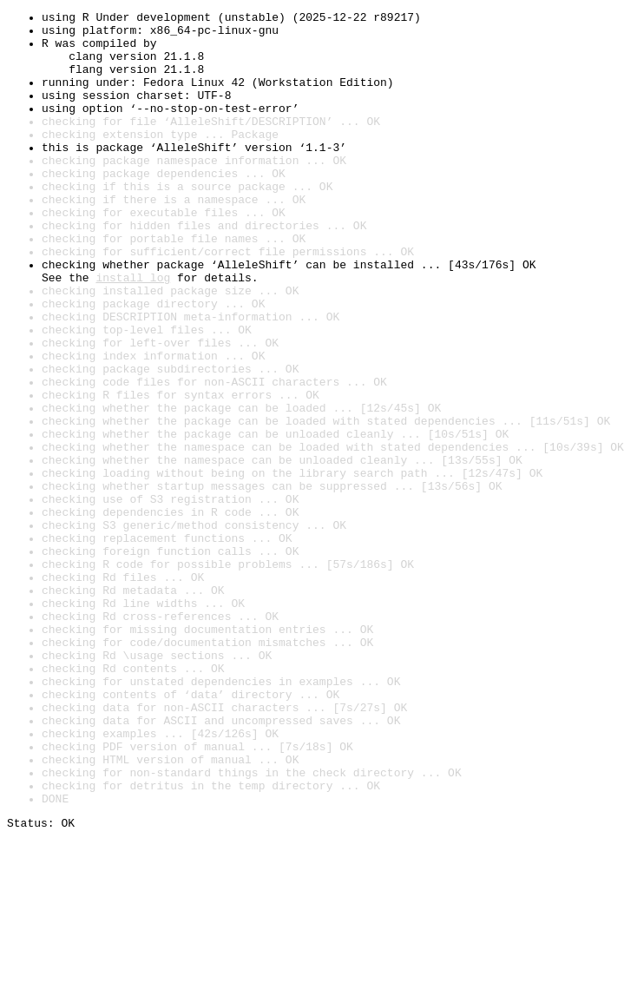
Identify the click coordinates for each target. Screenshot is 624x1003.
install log (132, 332)
